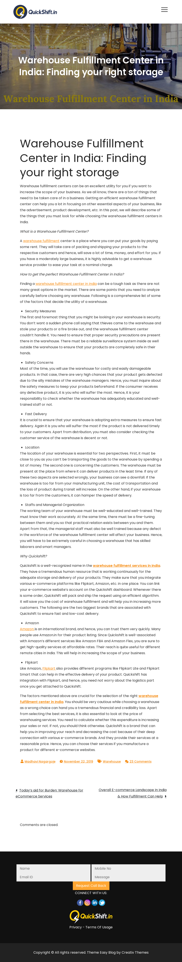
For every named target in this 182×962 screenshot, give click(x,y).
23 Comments (141, 761)
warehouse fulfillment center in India (66, 283)
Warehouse (112, 761)
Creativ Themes (135, 952)
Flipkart (49, 668)
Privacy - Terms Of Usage (91, 927)
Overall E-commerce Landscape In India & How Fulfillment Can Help (133, 793)
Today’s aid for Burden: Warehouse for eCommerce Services (49, 793)
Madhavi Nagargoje (40, 761)
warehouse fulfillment (41, 240)
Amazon (27, 629)
